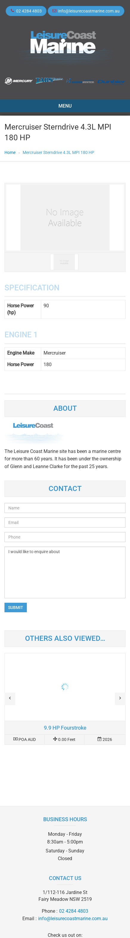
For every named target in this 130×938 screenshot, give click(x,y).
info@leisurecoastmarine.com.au (89, 11)
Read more (65, 699)
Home (10, 152)
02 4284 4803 (29, 11)
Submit (15, 607)
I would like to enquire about (65, 572)
